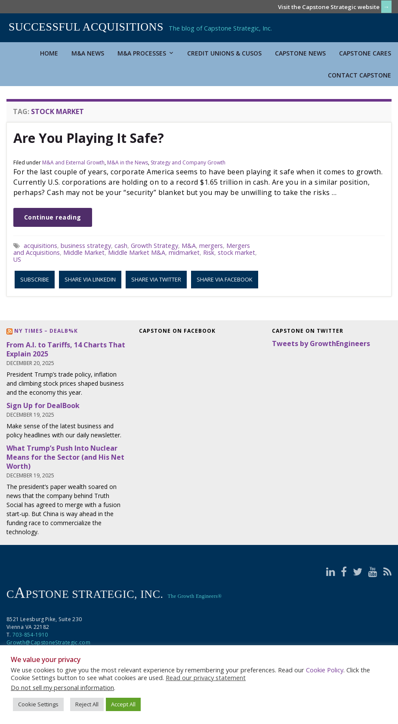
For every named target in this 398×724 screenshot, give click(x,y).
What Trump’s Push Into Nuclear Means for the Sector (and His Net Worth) (65, 457)
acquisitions (40, 245)
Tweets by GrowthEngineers (321, 343)
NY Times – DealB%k (46, 330)
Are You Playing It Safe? (88, 138)
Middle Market (84, 252)
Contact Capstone (359, 75)
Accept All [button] (123, 704)
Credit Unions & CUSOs (224, 53)
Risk (208, 252)
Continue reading (52, 217)
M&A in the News (127, 162)
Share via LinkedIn (90, 279)
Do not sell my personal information (62, 687)
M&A (189, 245)
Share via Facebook (225, 279)
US (17, 259)
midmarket (184, 252)
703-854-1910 (30, 634)
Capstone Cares (365, 53)
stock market (236, 252)
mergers (211, 245)
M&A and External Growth (73, 162)
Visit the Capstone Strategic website (328, 7)
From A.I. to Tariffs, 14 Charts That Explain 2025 (65, 349)
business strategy (86, 245)
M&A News (87, 53)
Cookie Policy (324, 669)
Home (49, 53)
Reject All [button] (87, 704)
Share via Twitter (156, 279)
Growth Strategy (154, 245)
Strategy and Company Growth (188, 162)
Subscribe (34, 279)
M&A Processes (145, 53)
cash (120, 245)
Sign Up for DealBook (43, 405)
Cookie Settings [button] (38, 704)
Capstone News (300, 53)
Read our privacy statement (206, 677)
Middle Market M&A (136, 252)
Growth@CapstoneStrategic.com (48, 642)
